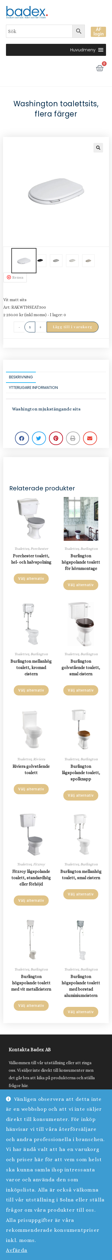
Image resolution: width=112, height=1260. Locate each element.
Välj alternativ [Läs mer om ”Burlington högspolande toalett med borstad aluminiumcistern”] (81, 1012)
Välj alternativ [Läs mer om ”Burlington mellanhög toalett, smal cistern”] (81, 894)
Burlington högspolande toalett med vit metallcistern (31, 983)
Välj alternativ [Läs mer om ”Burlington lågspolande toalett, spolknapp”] (81, 795)
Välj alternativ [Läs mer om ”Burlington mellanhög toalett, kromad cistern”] (31, 690)
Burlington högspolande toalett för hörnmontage (81, 562)
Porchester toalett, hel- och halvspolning (31, 559)
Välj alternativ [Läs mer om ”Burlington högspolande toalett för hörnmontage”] (81, 585)
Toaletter (21, 549)
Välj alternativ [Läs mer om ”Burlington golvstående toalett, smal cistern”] (81, 690)
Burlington (89, 549)
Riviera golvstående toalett (31, 769)
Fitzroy (39, 864)
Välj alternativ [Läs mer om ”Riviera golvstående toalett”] (31, 789)
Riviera (39, 759)
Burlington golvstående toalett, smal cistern (81, 667)
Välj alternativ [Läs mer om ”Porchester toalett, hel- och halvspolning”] (31, 579)
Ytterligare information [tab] (33, 387)
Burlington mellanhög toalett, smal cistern (81, 874)
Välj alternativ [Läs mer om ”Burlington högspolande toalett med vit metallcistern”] (31, 1006)
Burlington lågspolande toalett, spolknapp (81, 772)
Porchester (39, 549)
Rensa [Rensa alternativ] (17, 277)
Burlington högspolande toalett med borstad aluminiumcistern (81, 986)
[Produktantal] (29, 327)
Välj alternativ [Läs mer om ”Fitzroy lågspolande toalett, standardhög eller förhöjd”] (31, 900)
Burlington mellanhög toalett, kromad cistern (31, 667)
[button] (83, 50)
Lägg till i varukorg (72, 326)
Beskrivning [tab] (21, 377)
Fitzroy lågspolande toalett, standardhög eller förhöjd (31, 877)
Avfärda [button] (16, 1250)
